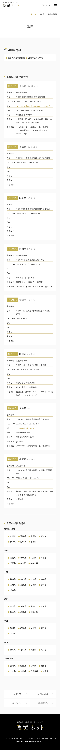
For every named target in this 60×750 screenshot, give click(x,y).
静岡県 (43, 584)
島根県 (23, 628)
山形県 (23, 541)
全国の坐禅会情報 (35, 57)
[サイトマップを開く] (55, 5)
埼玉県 (43, 557)
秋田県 (13, 541)
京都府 (33, 606)
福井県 (43, 579)
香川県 (23, 649)
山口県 (13, 633)
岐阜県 (33, 584)
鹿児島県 (34, 671)
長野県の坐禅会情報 (16, 57)
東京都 (23, 563)
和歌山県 (34, 612)
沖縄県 (45, 671)
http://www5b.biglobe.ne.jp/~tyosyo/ (32, 105)
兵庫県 (13, 612)
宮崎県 (23, 671)
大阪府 (43, 606)
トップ (33, 14)
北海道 (13, 536)
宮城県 (43, 536)
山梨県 (13, 584)
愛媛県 (33, 649)
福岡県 (13, 665)
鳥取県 (13, 628)
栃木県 (23, 557)
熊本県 (43, 665)
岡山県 (33, 628)
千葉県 (13, 563)
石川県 (33, 579)
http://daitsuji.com (24, 428)
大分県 (13, 671)
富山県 (23, 579)
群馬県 (33, 557)
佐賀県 (23, 665)
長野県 (23, 584)
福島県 (33, 541)
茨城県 (13, 557)
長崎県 (33, 665)
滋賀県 (23, 606)
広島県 (43, 628)
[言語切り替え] (44, 5)
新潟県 (13, 579)
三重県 (13, 606)
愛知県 (13, 590)
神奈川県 (34, 563)
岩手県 (33, 536)
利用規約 (28, 741)
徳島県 (13, 649)
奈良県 (23, 612)
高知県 (43, 649)
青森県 (23, 536)
